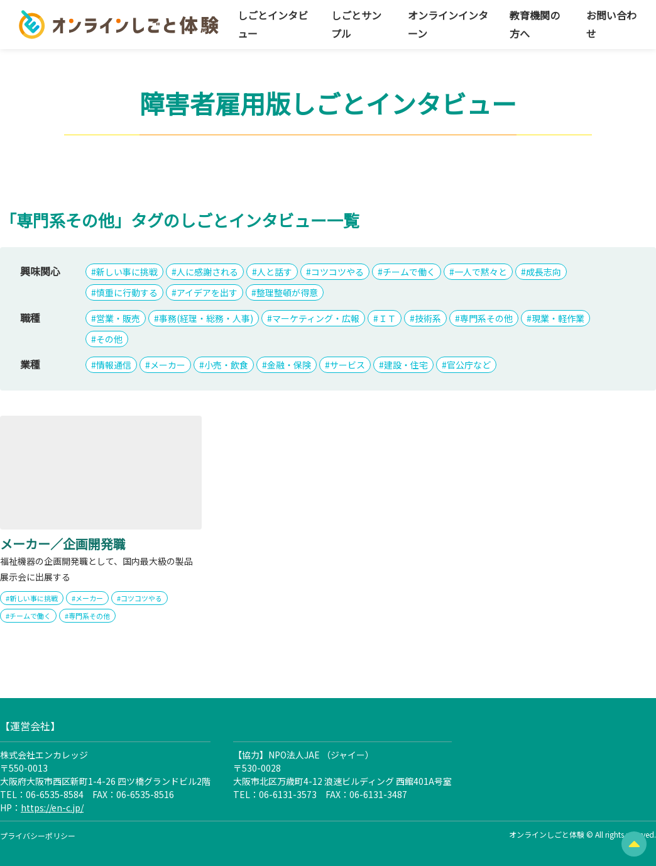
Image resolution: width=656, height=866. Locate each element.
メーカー (167, 364)
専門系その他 (486, 318)
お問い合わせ (611, 24)
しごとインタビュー (273, 24)
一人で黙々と (480, 271)
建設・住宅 (406, 364)
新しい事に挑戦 (127, 271)
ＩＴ (387, 318)
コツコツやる (337, 271)
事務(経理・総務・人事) (206, 318)
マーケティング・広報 (315, 318)
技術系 (428, 318)
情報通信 (113, 364)
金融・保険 (289, 364)
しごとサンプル (356, 24)
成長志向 (543, 271)
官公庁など (469, 364)
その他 (109, 339)
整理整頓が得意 (287, 292)
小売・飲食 (226, 364)
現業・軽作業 (558, 318)
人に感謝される (207, 271)
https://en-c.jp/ (52, 807)
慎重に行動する (127, 292)
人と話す (274, 271)
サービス (347, 364)
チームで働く (409, 271)
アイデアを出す (207, 292)
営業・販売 (118, 318)
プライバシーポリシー (37, 835)
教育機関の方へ (535, 24)
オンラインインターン (448, 24)
